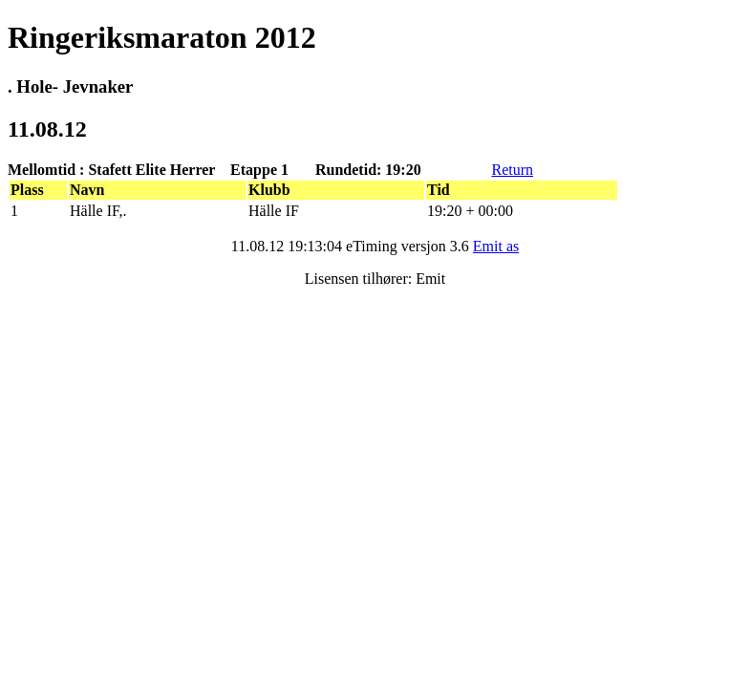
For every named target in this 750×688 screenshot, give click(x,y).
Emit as (496, 246)
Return (512, 169)
